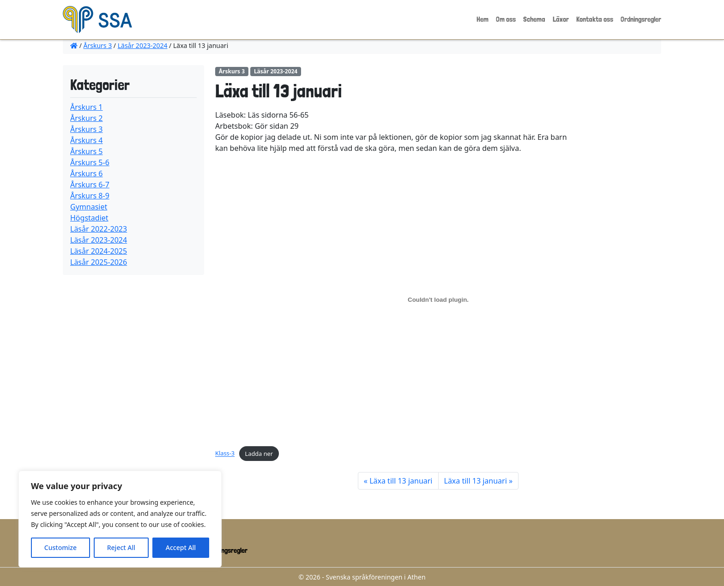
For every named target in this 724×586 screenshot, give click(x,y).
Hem (483, 19)
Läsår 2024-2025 (98, 251)
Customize (60, 547)
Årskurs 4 (86, 140)
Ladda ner (259, 453)
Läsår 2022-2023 (98, 229)
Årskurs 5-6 (89, 162)
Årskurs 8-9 (89, 196)
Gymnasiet (88, 207)
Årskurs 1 (86, 107)
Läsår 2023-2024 (143, 45)
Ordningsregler (641, 19)
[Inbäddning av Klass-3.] (438, 299)
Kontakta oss (594, 19)
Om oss (506, 19)
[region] (120, 519)
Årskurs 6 (86, 173)
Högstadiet (89, 218)
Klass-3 (225, 453)
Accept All (181, 547)
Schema (534, 19)
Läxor (561, 19)
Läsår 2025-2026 (98, 262)
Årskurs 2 (86, 118)
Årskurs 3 (98, 45)
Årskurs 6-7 (89, 184)
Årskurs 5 (86, 151)
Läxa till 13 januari (400, 481)
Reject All (121, 547)
